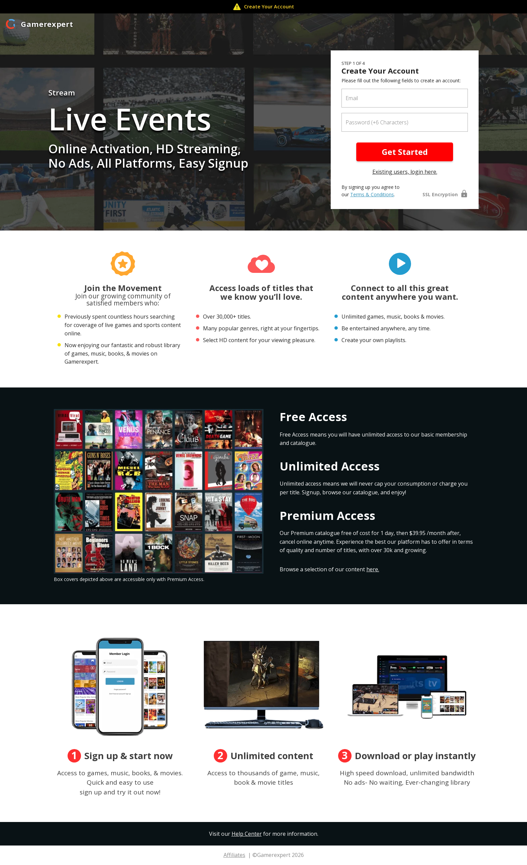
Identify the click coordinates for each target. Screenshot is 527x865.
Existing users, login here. (404, 171)
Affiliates (234, 855)
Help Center (247, 833)
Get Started (405, 151)
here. (372, 569)
